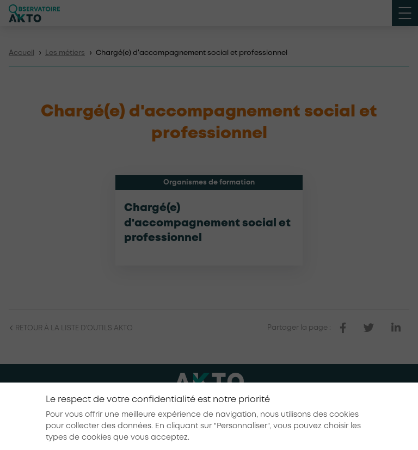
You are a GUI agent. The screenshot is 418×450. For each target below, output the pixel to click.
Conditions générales (310, 406)
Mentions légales (234, 406)
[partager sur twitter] (369, 328)
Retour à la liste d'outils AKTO (71, 328)
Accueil (21, 53)
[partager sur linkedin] (396, 328)
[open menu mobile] (405, 13)
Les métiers (65, 53)
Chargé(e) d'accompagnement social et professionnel (207, 223)
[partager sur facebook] (343, 328)
